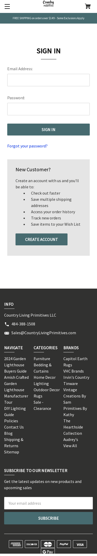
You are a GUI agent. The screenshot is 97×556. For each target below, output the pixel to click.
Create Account (41, 239)
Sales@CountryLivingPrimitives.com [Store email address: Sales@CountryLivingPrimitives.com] (43, 332)
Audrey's (70, 439)
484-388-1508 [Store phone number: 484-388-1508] (23, 323)
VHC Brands (73, 371)
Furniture (42, 358)
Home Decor (45, 377)
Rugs (38, 395)
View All (70, 445)
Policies (11, 420)
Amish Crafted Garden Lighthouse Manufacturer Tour (16, 390)
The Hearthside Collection (73, 427)
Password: (16, 97)
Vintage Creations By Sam (74, 396)
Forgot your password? (27, 145)
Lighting (41, 383)
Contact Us (14, 427)
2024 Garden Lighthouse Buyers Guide (15, 365)
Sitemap (11, 451)
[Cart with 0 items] (88, 7)
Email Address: (20, 68)
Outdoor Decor (47, 389)
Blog (8, 433)
